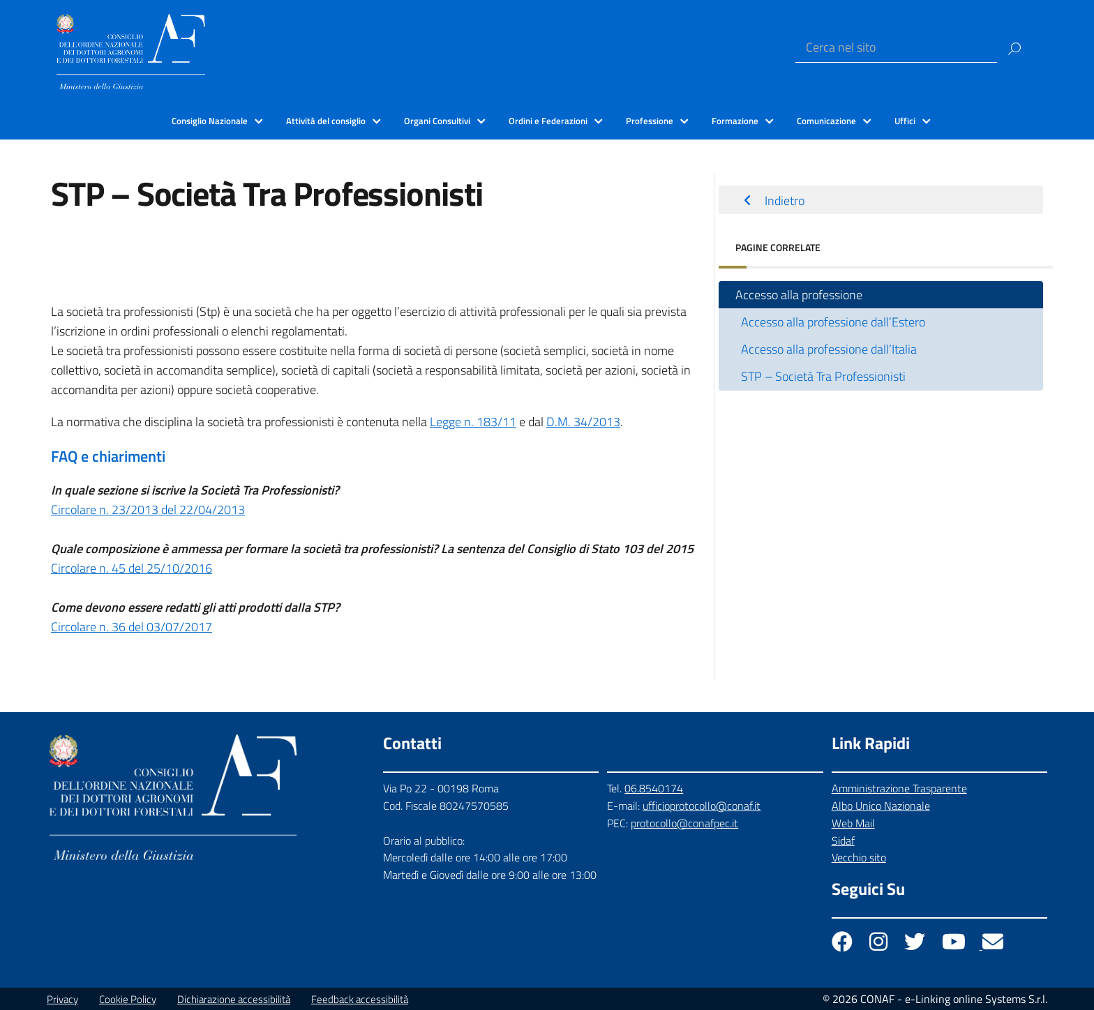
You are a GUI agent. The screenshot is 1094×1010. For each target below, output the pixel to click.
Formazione (735, 121)
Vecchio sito (859, 857)
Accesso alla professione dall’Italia (829, 349)
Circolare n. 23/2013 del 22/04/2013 (148, 509)
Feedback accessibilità (359, 999)
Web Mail (853, 823)
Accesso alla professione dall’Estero (833, 321)
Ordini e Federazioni (548, 121)
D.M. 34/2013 (583, 421)
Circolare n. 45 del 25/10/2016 (131, 568)
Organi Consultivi (437, 121)
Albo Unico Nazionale (881, 805)
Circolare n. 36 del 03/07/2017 (131, 626)
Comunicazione (826, 121)
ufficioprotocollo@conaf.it (701, 805)
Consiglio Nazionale (210, 121)
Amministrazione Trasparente (899, 788)
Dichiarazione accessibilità (233, 999)
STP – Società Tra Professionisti (823, 376)
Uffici (904, 121)
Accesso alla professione (798, 294)
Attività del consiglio (326, 121)
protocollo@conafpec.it (684, 823)
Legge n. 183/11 (473, 421)
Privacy (62, 999)
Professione (649, 121)
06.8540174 (653, 788)
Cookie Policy (127, 999)
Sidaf (843, 840)
